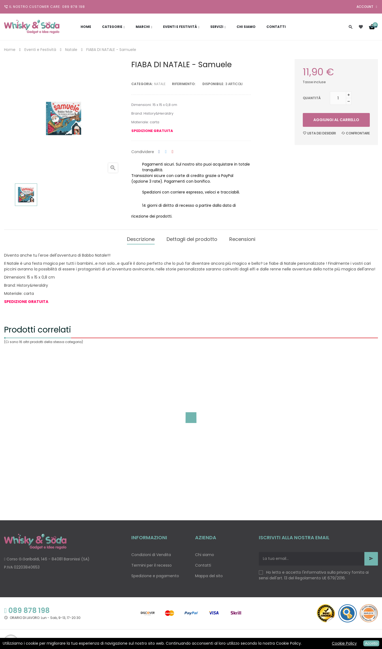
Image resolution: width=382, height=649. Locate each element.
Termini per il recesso (151, 563)
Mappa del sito (209, 574)
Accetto (371, 643)
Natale (159, 84)
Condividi (159, 152)
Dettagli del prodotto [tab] (192, 238)
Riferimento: (183, 84)
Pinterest (172, 152)
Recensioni (242, 238)
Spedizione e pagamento (155, 574)
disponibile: (213, 84)
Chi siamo (204, 553)
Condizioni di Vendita (151, 553)
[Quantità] (338, 98)
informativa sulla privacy (327, 570)
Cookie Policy (344, 643)
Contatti (203, 563)
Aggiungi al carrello (336, 119)
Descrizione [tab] (141, 238)
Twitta (166, 152)
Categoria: (142, 84)
